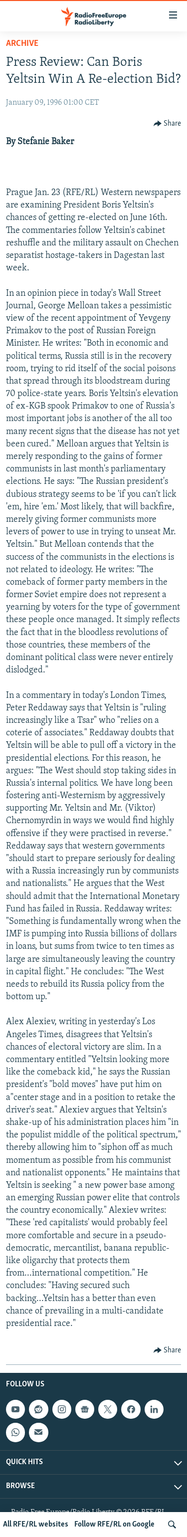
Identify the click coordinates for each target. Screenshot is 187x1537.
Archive (22, 43)
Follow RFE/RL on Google (114, 1525)
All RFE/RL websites (35, 1525)
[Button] (168, 123)
